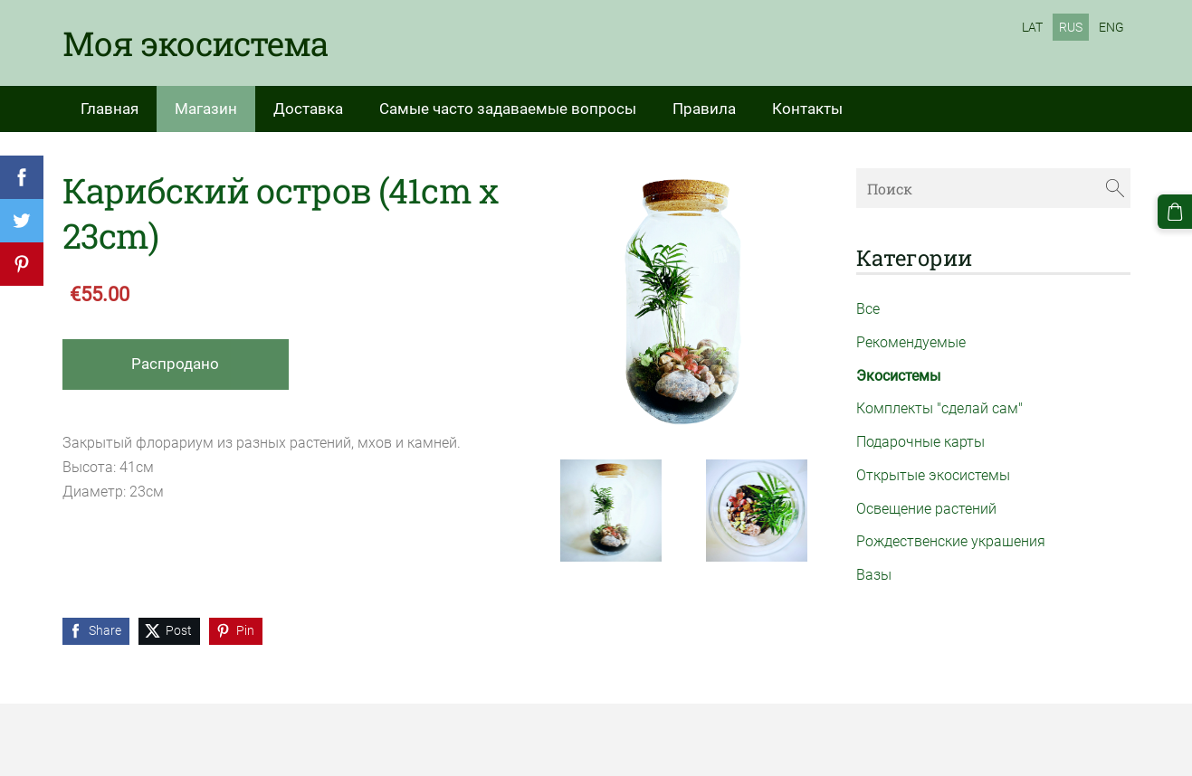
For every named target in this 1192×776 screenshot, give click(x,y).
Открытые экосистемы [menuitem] (933, 475)
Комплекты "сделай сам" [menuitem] (939, 408)
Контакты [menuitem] (807, 108)
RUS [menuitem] (1070, 27)
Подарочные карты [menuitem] (920, 441)
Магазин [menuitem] (206, 108)
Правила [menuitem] (704, 108)
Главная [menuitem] (109, 108)
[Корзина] (1175, 211)
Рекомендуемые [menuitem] (911, 342)
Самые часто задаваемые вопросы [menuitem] (507, 108)
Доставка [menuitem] (308, 108)
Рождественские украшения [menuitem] (950, 541)
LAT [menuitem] (1032, 27)
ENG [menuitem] (1111, 27)
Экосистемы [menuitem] (898, 375)
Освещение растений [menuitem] (926, 508)
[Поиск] (993, 187)
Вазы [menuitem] (874, 574)
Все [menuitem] (868, 308)
